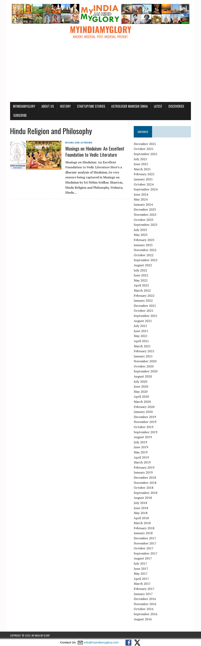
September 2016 (145, 614)
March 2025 (142, 169)
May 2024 (141, 199)
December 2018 (145, 477)
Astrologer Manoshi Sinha (129, 106)
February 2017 (144, 589)
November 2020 (145, 361)
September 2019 (145, 432)
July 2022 (140, 270)
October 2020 (143, 366)
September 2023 (145, 224)
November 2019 (145, 422)
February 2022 (144, 295)
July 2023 (140, 230)
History (65, 106)
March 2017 (142, 583)
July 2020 (140, 381)
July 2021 (140, 326)
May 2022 (141, 280)
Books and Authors (78, 142)
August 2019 (143, 437)
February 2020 (144, 407)
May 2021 (141, 336)
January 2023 (143, 245)
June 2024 (141, 194)
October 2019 (143, 427)
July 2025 (140, 159)
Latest (158, 106)
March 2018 (142, 523)
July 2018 (140, 503)
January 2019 (143, 472)
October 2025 (143, 149)
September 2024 (145, 189)
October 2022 (143, 255)
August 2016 (143, 619)
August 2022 (143, 265)
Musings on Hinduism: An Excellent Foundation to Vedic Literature (94, 151)
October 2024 (143, 184)
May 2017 (141, 573)
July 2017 (140, 563)
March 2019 (142, 462)
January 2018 (143, 533)
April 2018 (141, 518)
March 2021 (142, 346)
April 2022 (141, 285)
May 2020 (141, 391)
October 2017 (143, 548)
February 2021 (144, 351)
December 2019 (145, 417)
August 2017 (143, 558)
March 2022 (142, 290)
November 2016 (145, 604)
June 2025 (141, 164)
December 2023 (145, 209)
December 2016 (145, 599)
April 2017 (141, 578)
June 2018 (141, 508)
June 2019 (141, 447)
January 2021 (143, 356)
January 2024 (143, 204)
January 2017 (143, 594)
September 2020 (145, 371)
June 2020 (141, 386)
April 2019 (141, 457)
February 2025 (144, 174)
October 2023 (143, 220)
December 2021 (145, 305)
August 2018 (143, 497)
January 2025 (143, 179)
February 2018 (144, 528)
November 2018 (145, 482)
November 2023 (145, 214)
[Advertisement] (100, 72)
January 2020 (143, 412)
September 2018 (145, 493)
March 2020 (142, 401)
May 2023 (141, 235)
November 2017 (145, 543)
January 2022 (143, 300)
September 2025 (145, 154)
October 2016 (143, 609)
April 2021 (141, 341)
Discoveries (176, 106)
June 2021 (141, 331)
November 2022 (145, 250)
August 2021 (143, 321)
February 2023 (144, 240)
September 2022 (145, 260)
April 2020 (141, 396)
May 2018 (141, 513)
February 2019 (144, 467)
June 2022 (141, 275)
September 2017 (145, 553)
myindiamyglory (24, 106)
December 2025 (145, 144)
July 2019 (140, 442)
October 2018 (143, 487)
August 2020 (143, 376)
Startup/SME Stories (91, 106)
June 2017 (141, 568)
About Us (47, 106)
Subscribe (20, 115)
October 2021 (143, 310)
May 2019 (141, 452)
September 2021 (145, 316)
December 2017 (145, 538)
